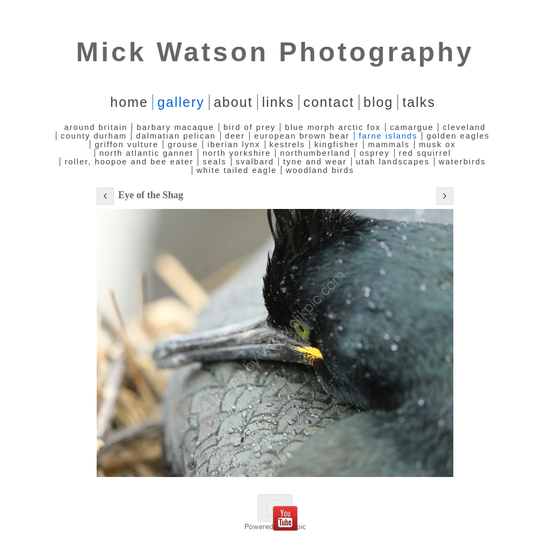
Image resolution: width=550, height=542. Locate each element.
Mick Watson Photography (275, 52)
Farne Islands (388, 136)
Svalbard (255, 161)
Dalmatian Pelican (175, 136)
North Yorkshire (236, 153)
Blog (378, 102)
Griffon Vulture (126, 144)
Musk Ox (437, 144)
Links (278, 102)
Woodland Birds (320, 170)
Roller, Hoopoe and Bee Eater (128, 161)
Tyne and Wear (314, 161)
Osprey (374, 153)
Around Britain (96, 127)
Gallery (181, 102)
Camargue (411, 127)
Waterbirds (462, 161)
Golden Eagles (458, 136)
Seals (214, 161)
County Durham (94, 136)
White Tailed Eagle (237, 170)
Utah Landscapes (393, 161)
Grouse (183, 144)
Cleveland (464, 127)
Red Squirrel (425, 153)
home (129, 102)
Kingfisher (336, 144)
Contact (328, 102)
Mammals (389, 144)
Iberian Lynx (233, 144)
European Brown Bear (302, 136)
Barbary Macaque (175, 127)
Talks (419, 102)
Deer (235, 136)
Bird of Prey (249, 127)
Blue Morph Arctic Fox (332, 127)
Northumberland (315, 153)
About (233, 102)
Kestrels (288, 144)
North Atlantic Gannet (146, 153)
